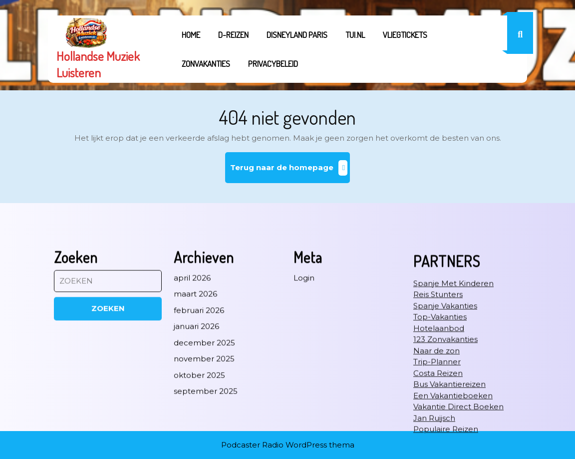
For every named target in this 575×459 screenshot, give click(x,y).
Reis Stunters (438, 373)
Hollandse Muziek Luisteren (98, 64)
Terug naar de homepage (290, 171)
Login (303, 356)
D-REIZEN (233, 34)
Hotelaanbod (438, 407)
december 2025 (204, 421)
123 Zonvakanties (445, 418)
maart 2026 (195, 372)
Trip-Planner (437, 440)
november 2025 (204, 437)
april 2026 (192, 356)
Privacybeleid (273, 63)
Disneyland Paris (297, 34)
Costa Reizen (438, 452)
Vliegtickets (405, 34)
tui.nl (355, 34)
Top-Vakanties (440, 395)
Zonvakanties (206, 63)
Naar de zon (436, 429)
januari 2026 (196, 405)
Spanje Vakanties (445, 384)
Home (191, 34)
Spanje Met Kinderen (453, 362)
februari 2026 (199, 389)
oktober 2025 (199, 454)
